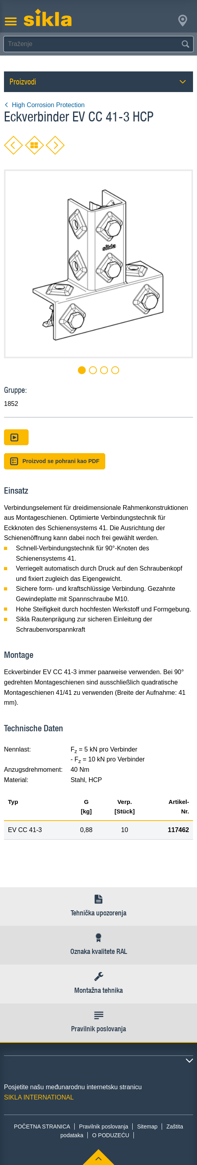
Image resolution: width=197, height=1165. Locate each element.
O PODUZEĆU (110, 1135)
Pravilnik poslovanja (103, 1126)
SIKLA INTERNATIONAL (39, 1097)
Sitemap (147, 1126)
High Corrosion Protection (44, 105)
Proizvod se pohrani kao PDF (54, 461)
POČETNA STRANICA (42, 1126)
